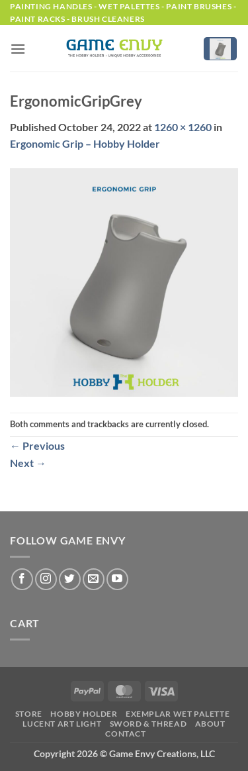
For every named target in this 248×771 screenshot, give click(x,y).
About (210, 724)
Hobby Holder (83, 714)
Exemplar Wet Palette (177, 714)
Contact (125, 734)
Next (28, 462)
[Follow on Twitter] (70, 579)
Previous (37, 445)
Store (28, 714)
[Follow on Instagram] (46, 579)
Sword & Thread (148, 724)
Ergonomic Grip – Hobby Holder (85, 143)
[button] (18, 48)
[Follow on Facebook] (22, 579)
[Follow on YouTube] (117, 579)
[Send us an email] (93, 579)
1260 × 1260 (183, 127)
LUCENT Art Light (61, 724)
